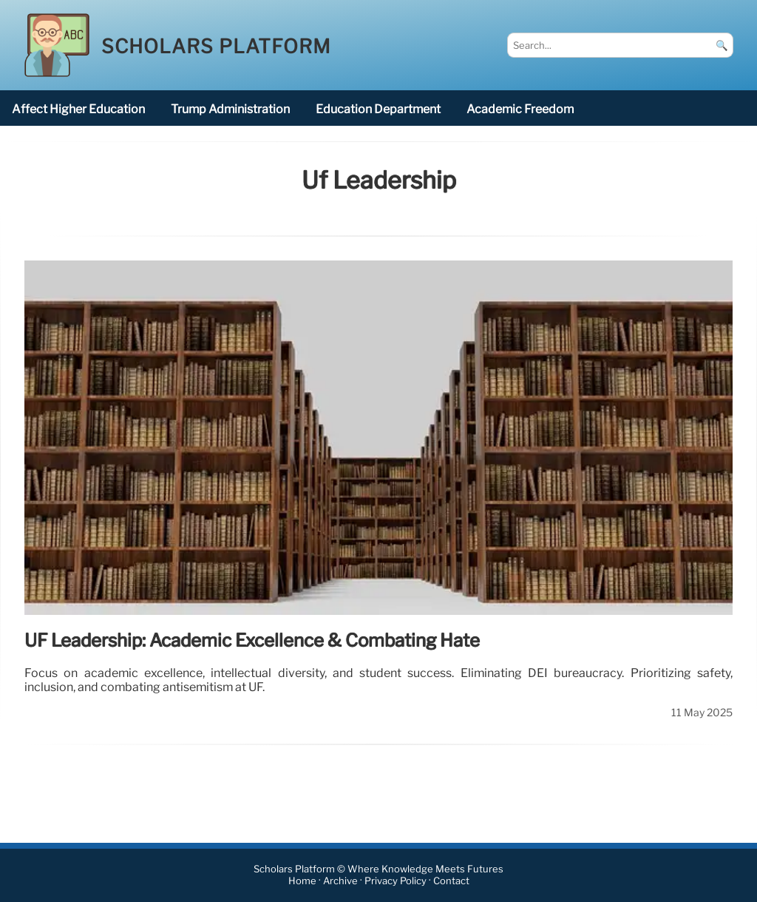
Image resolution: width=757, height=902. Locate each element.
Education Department (378, 109)
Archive (340, 881)
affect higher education (78, 109)
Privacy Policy (395, 881)
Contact (451, 881)
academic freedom (520, 109)
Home (302, 881)
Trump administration (230, 109)
